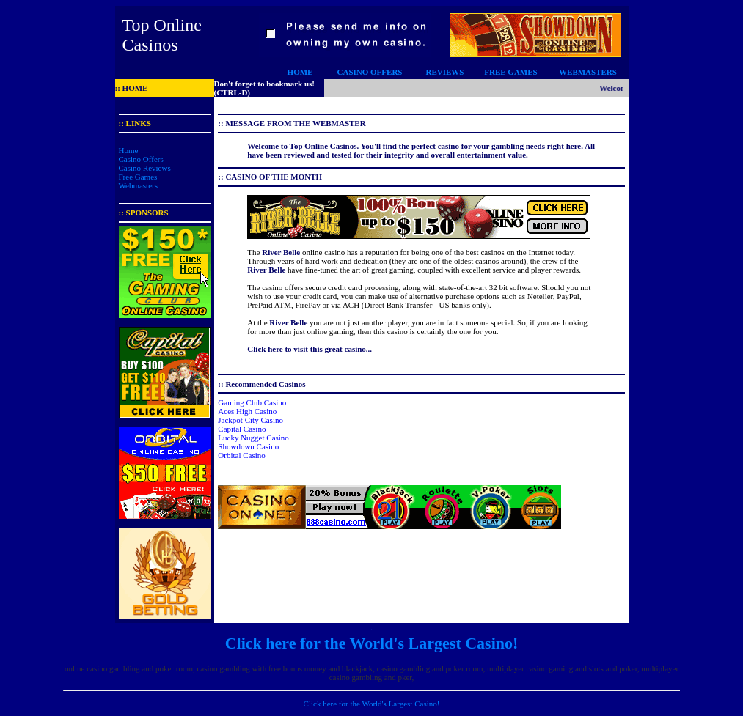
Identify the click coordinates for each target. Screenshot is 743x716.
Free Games (138, 176)
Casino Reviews (145, 167)
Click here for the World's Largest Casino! (372, 643)
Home (129, 150)
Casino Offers (141, 159)
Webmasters (138, 185)
